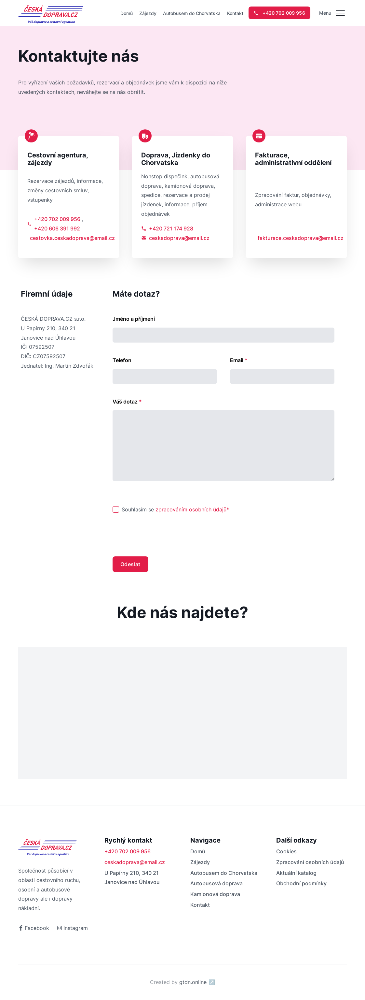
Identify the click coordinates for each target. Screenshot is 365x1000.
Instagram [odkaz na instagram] (72, 928)
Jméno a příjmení (134, 319)
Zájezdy (147, 13)
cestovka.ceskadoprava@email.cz (70, 238)
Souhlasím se (175, 509)
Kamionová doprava (215, 894)
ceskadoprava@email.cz (175, 238)
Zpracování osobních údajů (310, 862)
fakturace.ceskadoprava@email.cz (298, 238)
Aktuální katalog (296, 873)
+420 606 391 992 (57, 228)
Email (239, 360)
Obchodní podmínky (301, 883)
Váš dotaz (127, 401)
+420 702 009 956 (57, 219)
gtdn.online (197, 982)
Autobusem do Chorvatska (192, 13)
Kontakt (235, 13)
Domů (126, 13)
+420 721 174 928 (167, 228)
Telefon (122, 360)
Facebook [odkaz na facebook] (33, 928)
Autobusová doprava (216, 883)
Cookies (286, 851)
